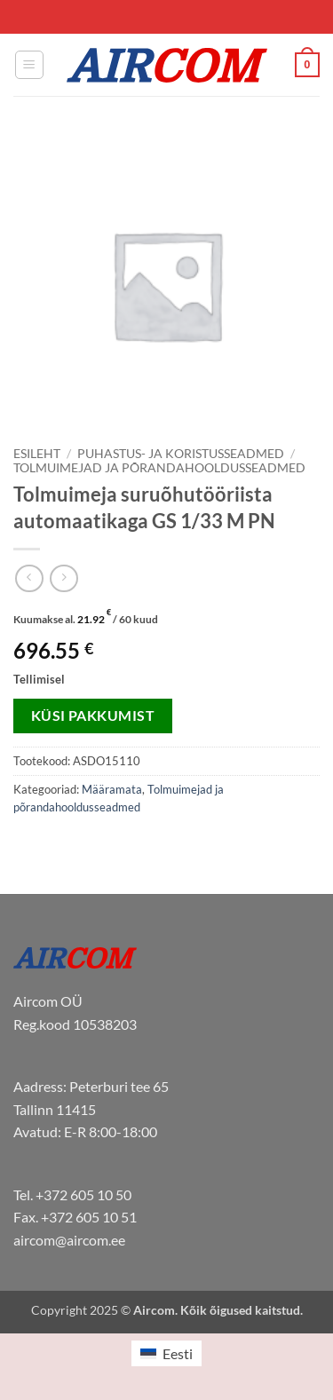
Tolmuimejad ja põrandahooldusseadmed (159, 468)
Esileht (36, 454)
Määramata (112, 789)
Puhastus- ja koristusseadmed (180, 454)
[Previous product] (63, 578)
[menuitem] (166, 1353)
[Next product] (29, 578)
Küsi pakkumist (93, 716)
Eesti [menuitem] (178, 1353)
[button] (29, 65)
